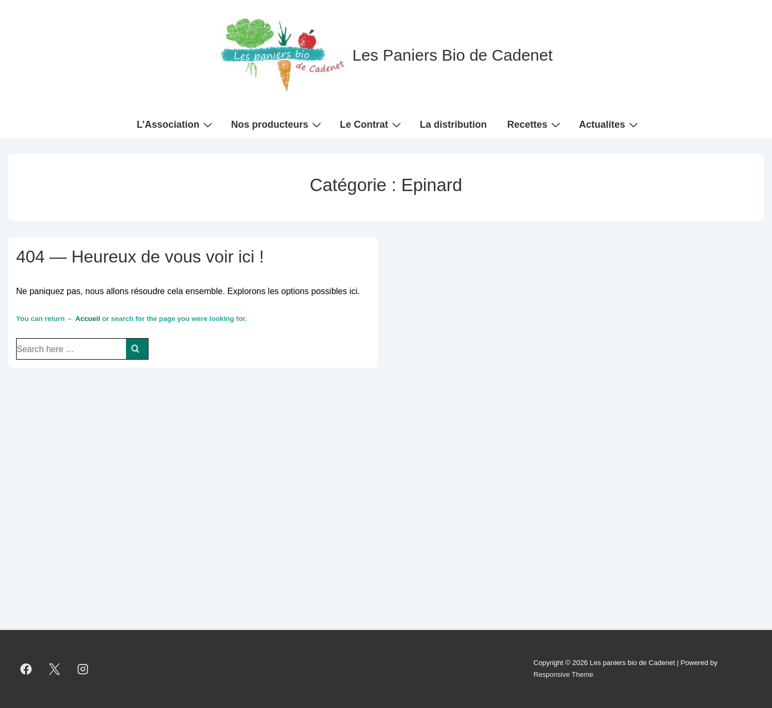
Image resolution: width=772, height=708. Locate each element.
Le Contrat (372, 124)
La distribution (453, 124)
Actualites (610, 124)
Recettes (535, 124)
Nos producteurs (277, 124)
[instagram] (83, 669)
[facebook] (26, 669)
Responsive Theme (563, 674)
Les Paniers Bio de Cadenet (452, 55)
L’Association (176, 124)
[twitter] (54, 669)
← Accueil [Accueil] (83, 319)
